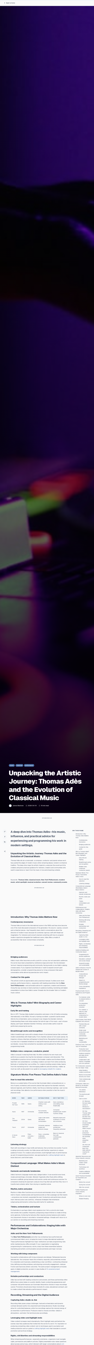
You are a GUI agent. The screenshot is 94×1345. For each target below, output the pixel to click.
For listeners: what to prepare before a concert (84, 1064)
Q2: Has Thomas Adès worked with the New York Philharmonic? (86, 1179)
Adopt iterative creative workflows (84, 1136)
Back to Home (9, 3)
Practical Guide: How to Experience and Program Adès (83, 1057)
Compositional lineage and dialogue (83, 1040)
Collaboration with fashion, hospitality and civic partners (84, 1126)
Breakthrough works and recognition (85, 928)
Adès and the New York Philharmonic (84, 981)
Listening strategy (84, 948)
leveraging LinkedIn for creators (50, 1073)
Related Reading (84, 1263)
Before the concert (84, 1247)
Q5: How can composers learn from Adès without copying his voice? (86, 1214)
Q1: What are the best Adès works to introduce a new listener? (86, 1169)
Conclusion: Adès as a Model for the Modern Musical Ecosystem (82, 1150)
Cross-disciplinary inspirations (84, 1052)
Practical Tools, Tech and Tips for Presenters (83, 1110)
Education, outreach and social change (85, 1025)
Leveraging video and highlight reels (84, 1005)
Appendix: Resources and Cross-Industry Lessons (83, 1222)
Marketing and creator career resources (83, 1227)
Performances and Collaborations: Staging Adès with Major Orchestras (82, 975)
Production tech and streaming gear (84, 1115)
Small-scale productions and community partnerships (84, 1098)
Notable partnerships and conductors (84, 991)
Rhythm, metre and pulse (84, 962)
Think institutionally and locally (85, 1145)
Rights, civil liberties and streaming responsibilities (85, 1010)
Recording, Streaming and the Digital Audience (83, 996)
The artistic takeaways (82, 1155)
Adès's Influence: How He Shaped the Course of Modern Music (83, 1034)
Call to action (83, 1163)
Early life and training (82, 923)
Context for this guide (83, 913)
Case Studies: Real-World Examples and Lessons (83, 1085)
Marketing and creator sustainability (83, 1105)
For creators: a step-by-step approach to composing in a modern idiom (83, 1078)
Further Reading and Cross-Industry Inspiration (82, 1256)
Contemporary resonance (83, 906)
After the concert (84, 1252)
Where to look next (84, 1261)
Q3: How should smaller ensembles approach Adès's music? (86, 1189)
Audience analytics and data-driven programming (84, 1120)
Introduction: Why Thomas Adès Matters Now (82, 900)
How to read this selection (84, 945)
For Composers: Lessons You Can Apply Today (83, 1132)
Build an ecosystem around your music (85, 1140)
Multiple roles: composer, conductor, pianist (84, 933)
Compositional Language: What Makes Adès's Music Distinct (83, 953)
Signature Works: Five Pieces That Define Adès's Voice (82, 939)
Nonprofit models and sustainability (84, 1029)
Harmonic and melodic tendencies (85, 958)
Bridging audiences (84, 909)
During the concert (84, 1249)
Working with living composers (84, 986)
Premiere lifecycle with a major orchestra (84, 1090)
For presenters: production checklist (83, 1070)
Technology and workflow (84, 1233)
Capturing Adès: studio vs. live (83, 1001)
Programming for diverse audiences (84, 1020)
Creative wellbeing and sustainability (84, 1237)
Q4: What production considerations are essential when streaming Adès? (86, 1201)
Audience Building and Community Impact (82, 1016)
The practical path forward (84, 1160)
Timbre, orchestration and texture (84, 968)
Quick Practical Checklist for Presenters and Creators (83, 1242)
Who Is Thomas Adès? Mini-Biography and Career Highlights (82, 918)
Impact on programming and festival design (84, 1047)
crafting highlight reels (55, 1159)
